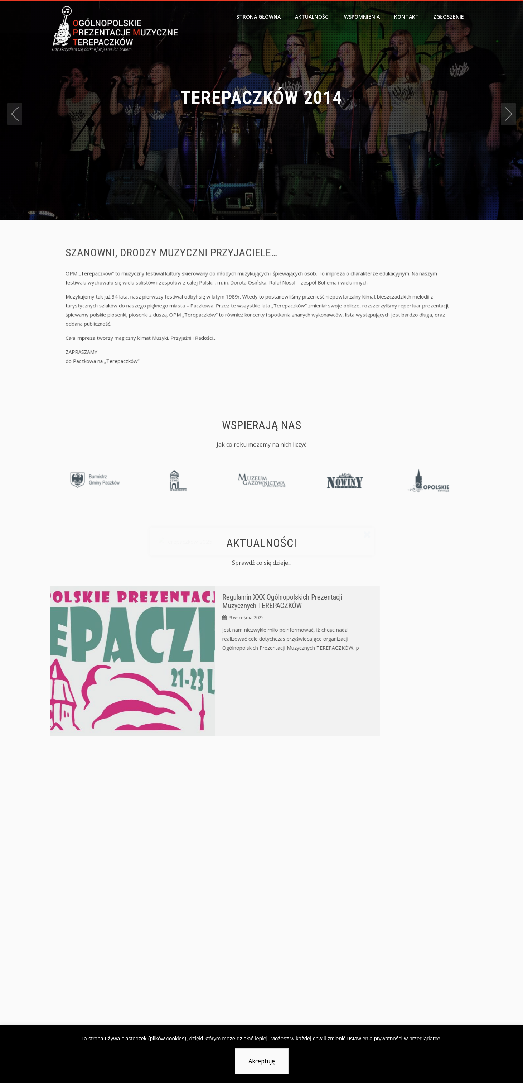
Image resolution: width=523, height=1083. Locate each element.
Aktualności (312, 16)
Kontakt (406, 16)
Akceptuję (261, 1061)
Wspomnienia (362, 16)
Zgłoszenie (448, 16)
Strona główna (258, 16)
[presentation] (14, 114)
